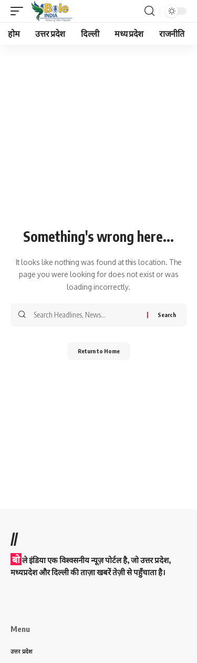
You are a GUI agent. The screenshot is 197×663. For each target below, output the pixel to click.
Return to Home (99, 351)
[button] (19, 11)
